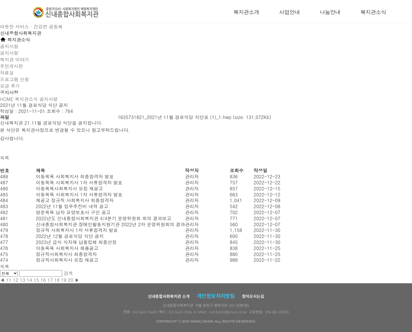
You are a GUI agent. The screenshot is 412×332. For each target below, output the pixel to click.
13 (22, 280)
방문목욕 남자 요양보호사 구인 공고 (73, 212)
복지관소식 (373, 12)
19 (63, 280)
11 (8, 280)
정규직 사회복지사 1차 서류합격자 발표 (77, 230)
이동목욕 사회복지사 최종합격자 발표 (75, 176)
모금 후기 (10, 86)
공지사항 (9, 53)
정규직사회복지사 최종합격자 (66, 254)
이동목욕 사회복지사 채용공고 (67, 248)
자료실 (7, 72)
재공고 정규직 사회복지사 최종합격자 (75, 200)
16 (43, 280)
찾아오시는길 (253, 296)
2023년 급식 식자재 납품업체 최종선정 (76, 242)
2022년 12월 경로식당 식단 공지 (70, 236)
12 (15, 280)
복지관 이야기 (14, 59)
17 (50, 280)
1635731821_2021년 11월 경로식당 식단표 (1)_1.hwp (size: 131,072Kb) (194, 117)
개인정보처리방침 (216, 296)
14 (29, 280)
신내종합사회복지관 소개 (169, 296)
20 (70, 280)
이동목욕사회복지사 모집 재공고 (69, 188)
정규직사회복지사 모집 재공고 (67, 260)
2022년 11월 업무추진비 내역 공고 (72, 206)
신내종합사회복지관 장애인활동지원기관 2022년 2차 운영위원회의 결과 (110, 224)
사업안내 (289, 12)
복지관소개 (246, 12)
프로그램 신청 (14, 79)
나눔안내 (330, 12)
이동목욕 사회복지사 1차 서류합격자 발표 (79, 182)
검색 (68, 273)
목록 (4, 158)
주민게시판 (11, 66)
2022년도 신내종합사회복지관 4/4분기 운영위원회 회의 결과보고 (103, 218)
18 (57, 280)
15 (36, 280)
